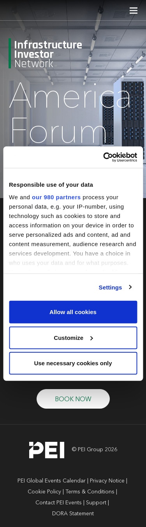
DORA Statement (73, 513)
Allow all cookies (73, 312)
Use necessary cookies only (73, 363)
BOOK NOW (73, 400)
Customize (73, 337)
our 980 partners (56, 196)
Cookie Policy (44, 492)
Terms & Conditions (89, 492)
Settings (110, 287)
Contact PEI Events (58, 503)
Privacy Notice (107, 481)
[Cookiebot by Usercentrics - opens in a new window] (104, 157)
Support (96, 503)
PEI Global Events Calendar (52, 481)
